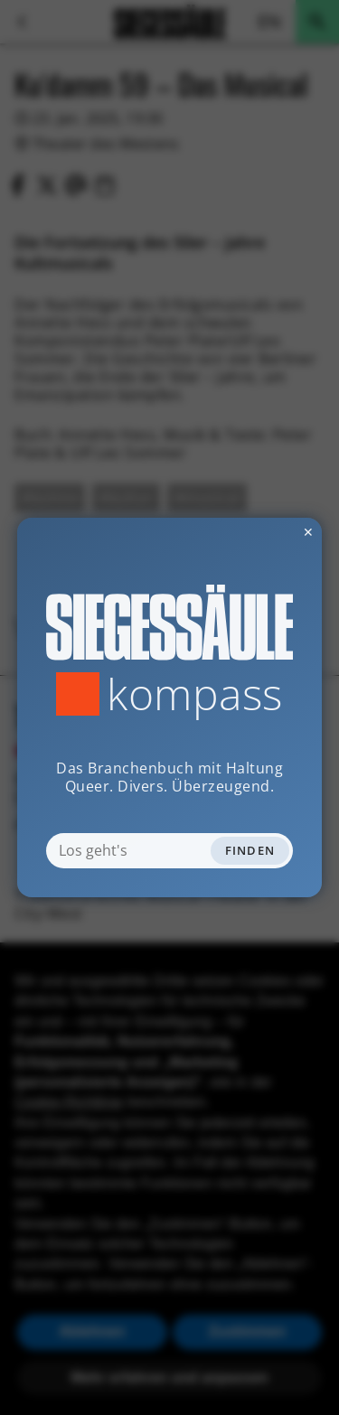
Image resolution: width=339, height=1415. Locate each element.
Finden (250, 850)
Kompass (195, 694)
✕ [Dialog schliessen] (264, 531)
